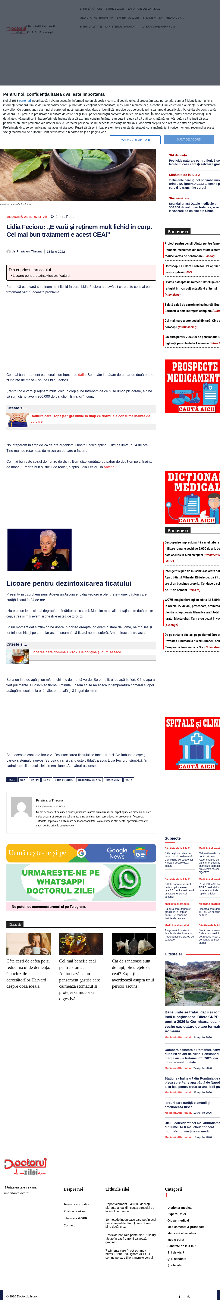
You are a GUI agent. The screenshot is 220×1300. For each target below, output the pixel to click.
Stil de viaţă (178, 154)
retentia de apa (89, 780)
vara (128, 780)
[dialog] (110, 117)
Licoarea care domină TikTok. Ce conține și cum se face (76, 652)
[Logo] (25, 1164)
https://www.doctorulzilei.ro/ (50, 806)
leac (46, 780)
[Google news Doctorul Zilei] (81, 861)
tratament (113, 780)
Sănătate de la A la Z (184, 174)
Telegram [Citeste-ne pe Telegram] (77, 906)
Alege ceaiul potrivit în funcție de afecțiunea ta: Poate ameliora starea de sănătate (179, 933)
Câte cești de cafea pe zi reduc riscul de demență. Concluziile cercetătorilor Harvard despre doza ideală (179, 858)
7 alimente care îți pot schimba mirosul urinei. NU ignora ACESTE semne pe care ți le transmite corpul (129, 1251)
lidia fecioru (64, 780)
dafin (81, 375)
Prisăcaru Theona (29, 251)
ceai (23, 780)
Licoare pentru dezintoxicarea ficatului (41, 275)
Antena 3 (110, 467)
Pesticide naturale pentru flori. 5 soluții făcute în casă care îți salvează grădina (131, 1235)
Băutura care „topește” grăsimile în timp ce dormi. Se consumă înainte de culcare (177, 911)
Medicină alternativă (26, 216)
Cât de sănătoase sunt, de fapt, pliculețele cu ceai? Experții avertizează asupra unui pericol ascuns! (133, 973)
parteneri (25, 100)
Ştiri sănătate (179, 197)
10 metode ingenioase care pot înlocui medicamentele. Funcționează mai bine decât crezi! (131, 1220)
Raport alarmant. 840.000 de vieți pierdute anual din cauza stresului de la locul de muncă (130, 1204)
